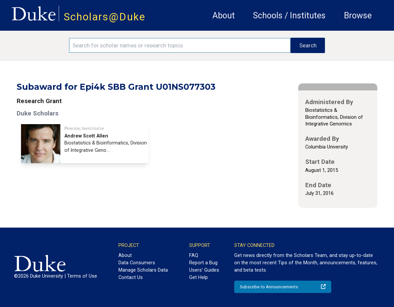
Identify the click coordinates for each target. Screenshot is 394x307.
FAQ (193, 255)
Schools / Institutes (289, 15)
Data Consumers (136, 263)
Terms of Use (82, 276)
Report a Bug (203, 263)
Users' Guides (204, 270)
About (224, 15)
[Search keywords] (180, 45)
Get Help (198, 277)
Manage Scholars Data (143, 270)
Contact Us (130, 277)
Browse (358, 15)
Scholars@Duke (104, 17)
